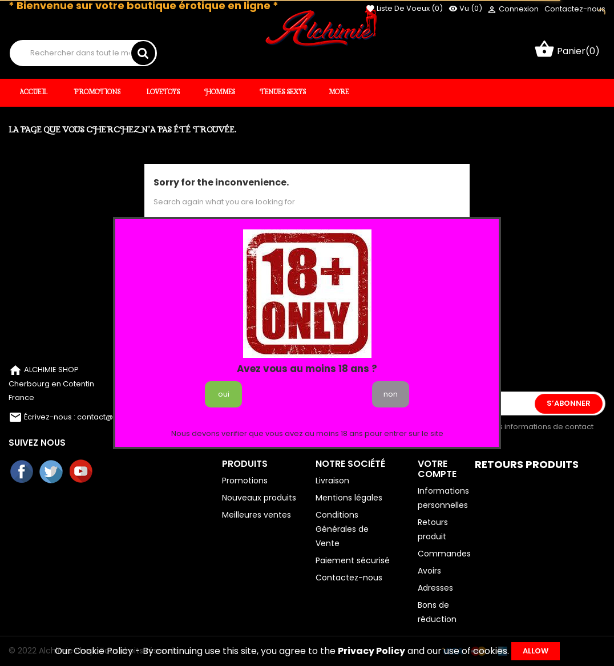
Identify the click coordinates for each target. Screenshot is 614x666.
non (390, 394)
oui (223, 394)
